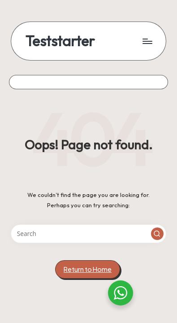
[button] (157, 233)
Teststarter (60, 41)
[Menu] (146, 41)
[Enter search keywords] (88, 233)
